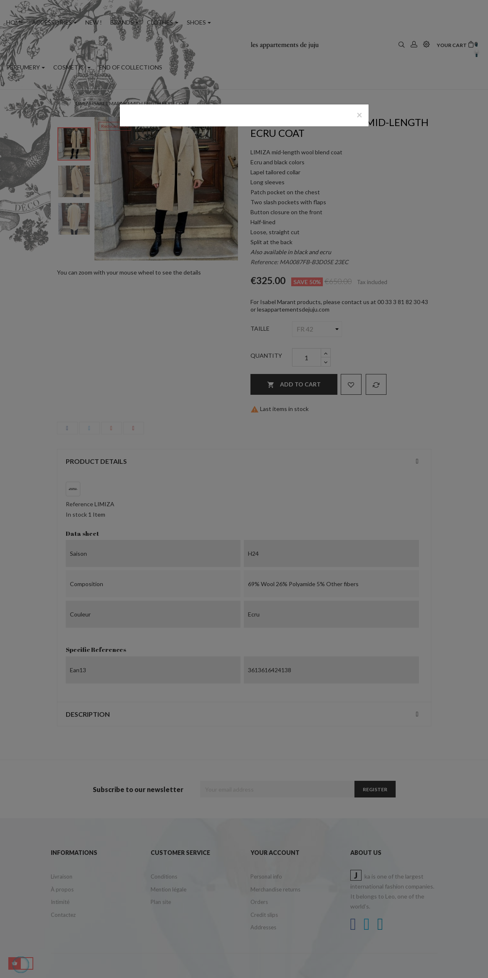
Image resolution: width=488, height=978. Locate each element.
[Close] (359, 115)
